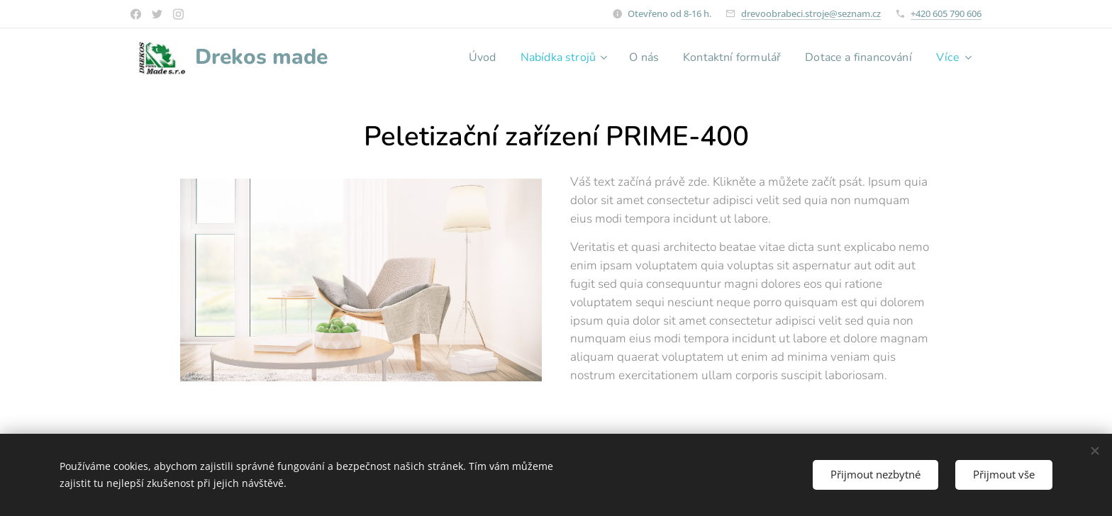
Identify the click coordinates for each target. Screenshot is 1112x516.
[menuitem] (456, 57)
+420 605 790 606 (946, 13)
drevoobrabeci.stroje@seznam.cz (811, 13)
